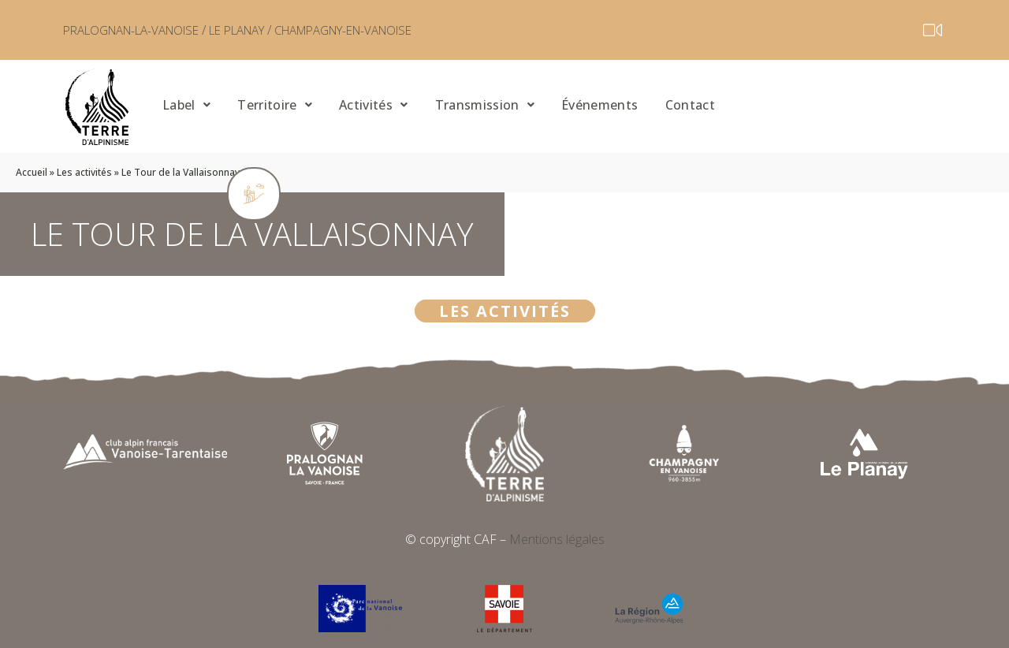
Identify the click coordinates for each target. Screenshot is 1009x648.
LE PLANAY (259, 30)
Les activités (84, 172)
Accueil (31, 172)
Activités (370, 104)
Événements (591, 104)
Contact (680, 104)
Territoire (273, 104)
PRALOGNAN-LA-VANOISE (140, 30)
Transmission (478, 104)
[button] (184, 106)
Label (186, 104)
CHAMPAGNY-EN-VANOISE (381, 30)
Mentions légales (557, 539)
